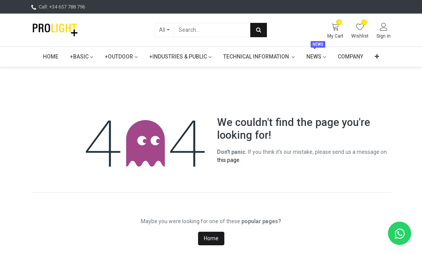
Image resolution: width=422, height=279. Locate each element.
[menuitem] (50, 56)
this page (228, 160)
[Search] (258, 30)
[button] (377, 56)
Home (211, 238)
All (162, 30)
